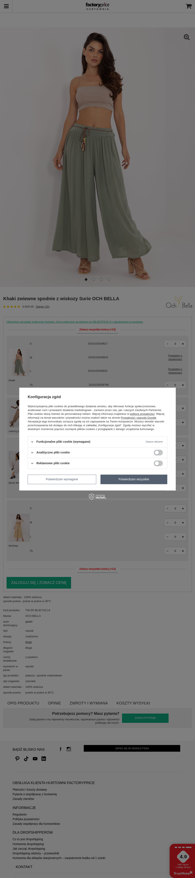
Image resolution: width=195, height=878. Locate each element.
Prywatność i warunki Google (138, 417)
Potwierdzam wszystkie (134, 479)
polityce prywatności (142, 413)
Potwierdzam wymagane (62, 479)
